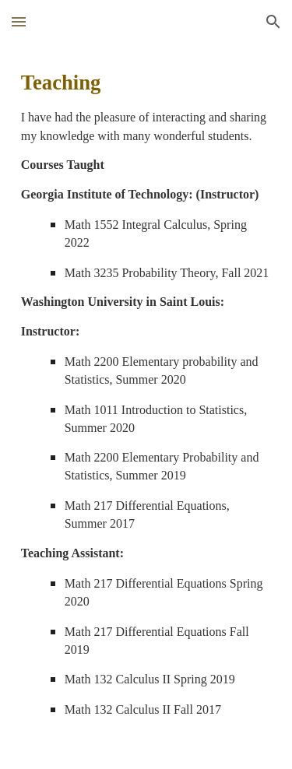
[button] (18, 21)
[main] (146, 406)
